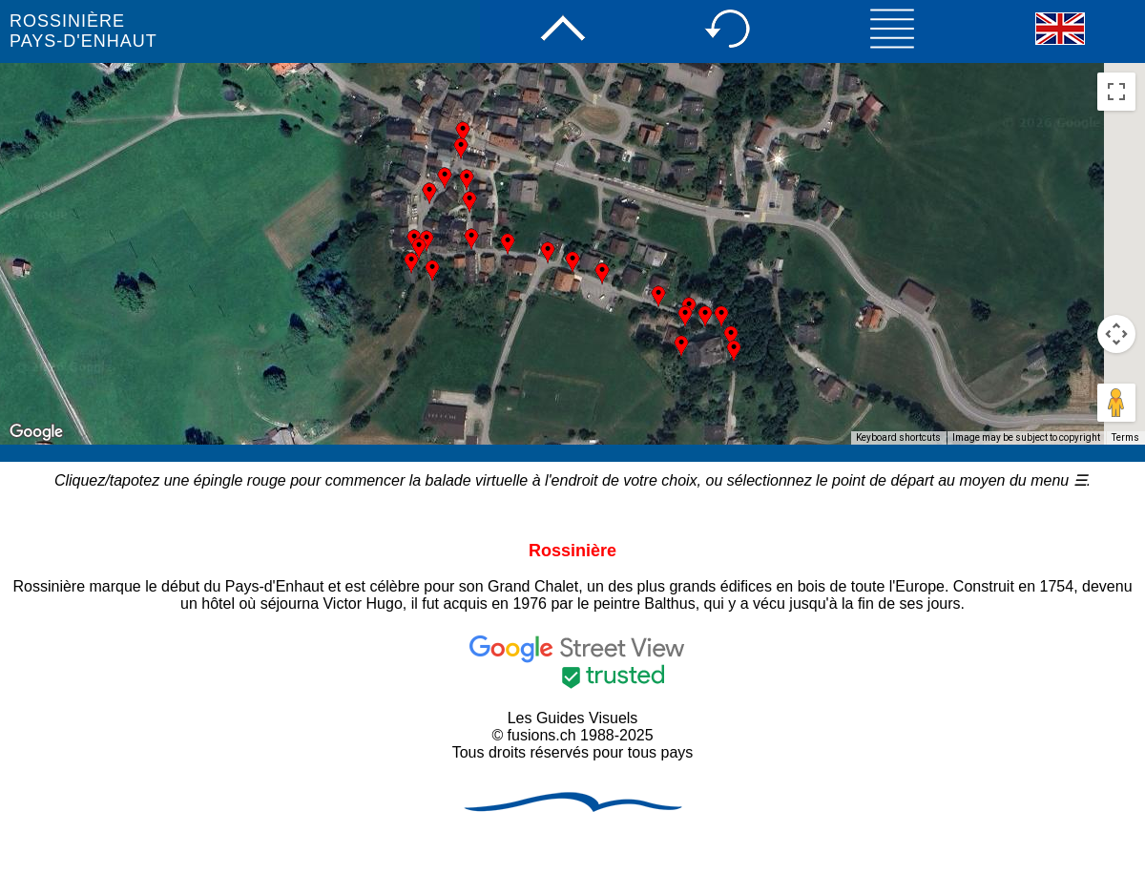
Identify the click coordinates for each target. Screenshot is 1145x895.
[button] (411, 263)
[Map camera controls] (1116, 334)
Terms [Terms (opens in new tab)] (1125, 437)
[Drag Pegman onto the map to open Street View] (1116, 403)
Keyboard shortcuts (898, 437)
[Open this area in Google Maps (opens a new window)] (36, 432)
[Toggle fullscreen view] (1116, 92)
